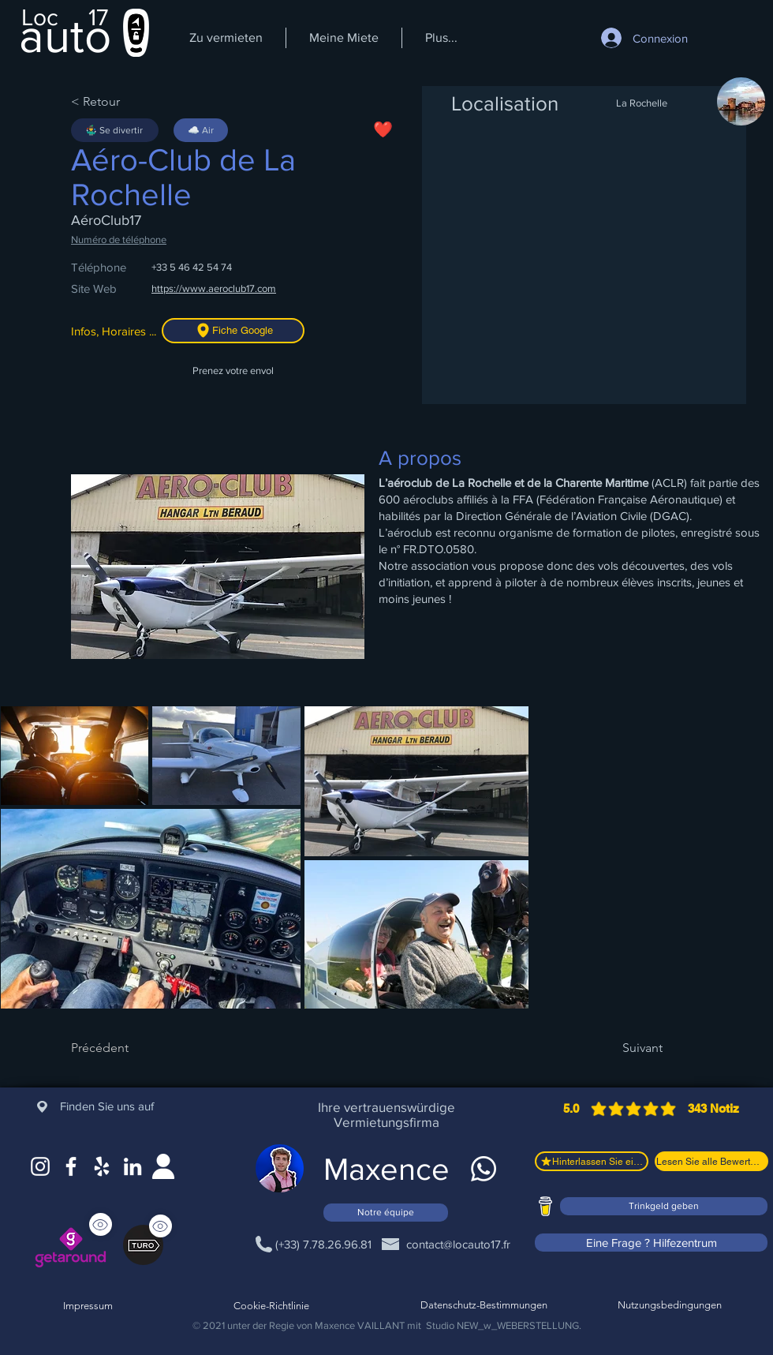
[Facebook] (71, 1166)
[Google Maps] (101, 1166)
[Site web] (163, 1166)
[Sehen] (160, 1226)
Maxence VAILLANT (360, 1325)
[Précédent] (122, 1048)
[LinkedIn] (132, 1166)
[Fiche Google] (233, 330)
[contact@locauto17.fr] (458, 1244)
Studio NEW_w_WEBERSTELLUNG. (503, 1325)
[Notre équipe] (385, 1212)
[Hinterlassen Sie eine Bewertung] (591, 1161)
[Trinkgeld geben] (663, 1206)
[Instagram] (40, 1166)
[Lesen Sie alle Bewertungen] (711, 1161)
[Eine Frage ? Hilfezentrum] (651, 1242)
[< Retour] (122, 102)
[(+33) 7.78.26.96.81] (323, 1244)
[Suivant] (623, 1048)
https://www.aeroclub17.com (213, 288)
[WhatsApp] (483, 1168)
